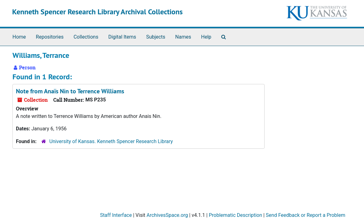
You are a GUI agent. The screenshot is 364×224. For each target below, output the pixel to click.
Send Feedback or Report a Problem (305, 215)
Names (183, 37)
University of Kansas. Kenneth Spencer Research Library (111, 141)
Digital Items (122, 37)
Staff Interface (116, 215)
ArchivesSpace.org (167, 215)
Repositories (50, 37)
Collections (86, 37)
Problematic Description (235, 215)
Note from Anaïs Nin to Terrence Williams (70, 91)
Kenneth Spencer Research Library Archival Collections (97, 11)
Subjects (155, 37)
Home (19, 37)
